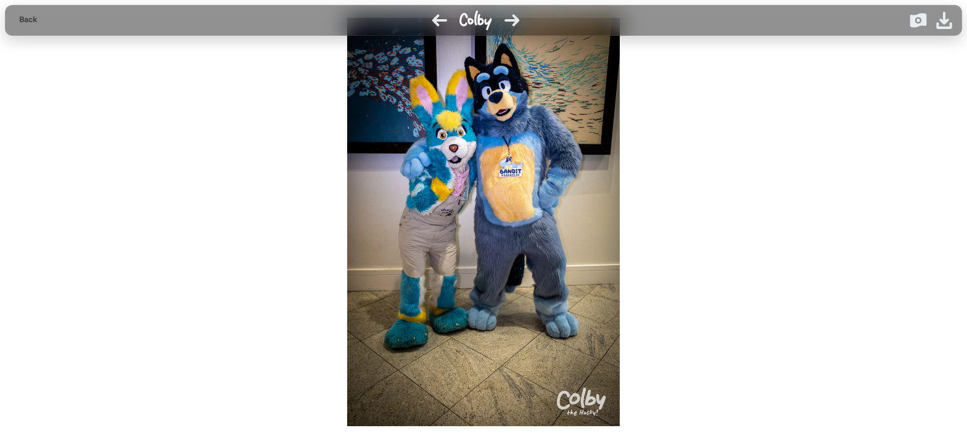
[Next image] (512, 20)
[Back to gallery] (28, 20)
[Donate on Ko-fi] (918, 20)
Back (28, 19)
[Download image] (944, 20)
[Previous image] (440, 20)
